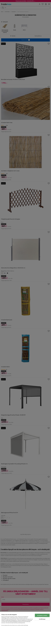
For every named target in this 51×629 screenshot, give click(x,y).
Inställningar (42, 619)
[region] (25, 620)
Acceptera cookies (42, 615)
